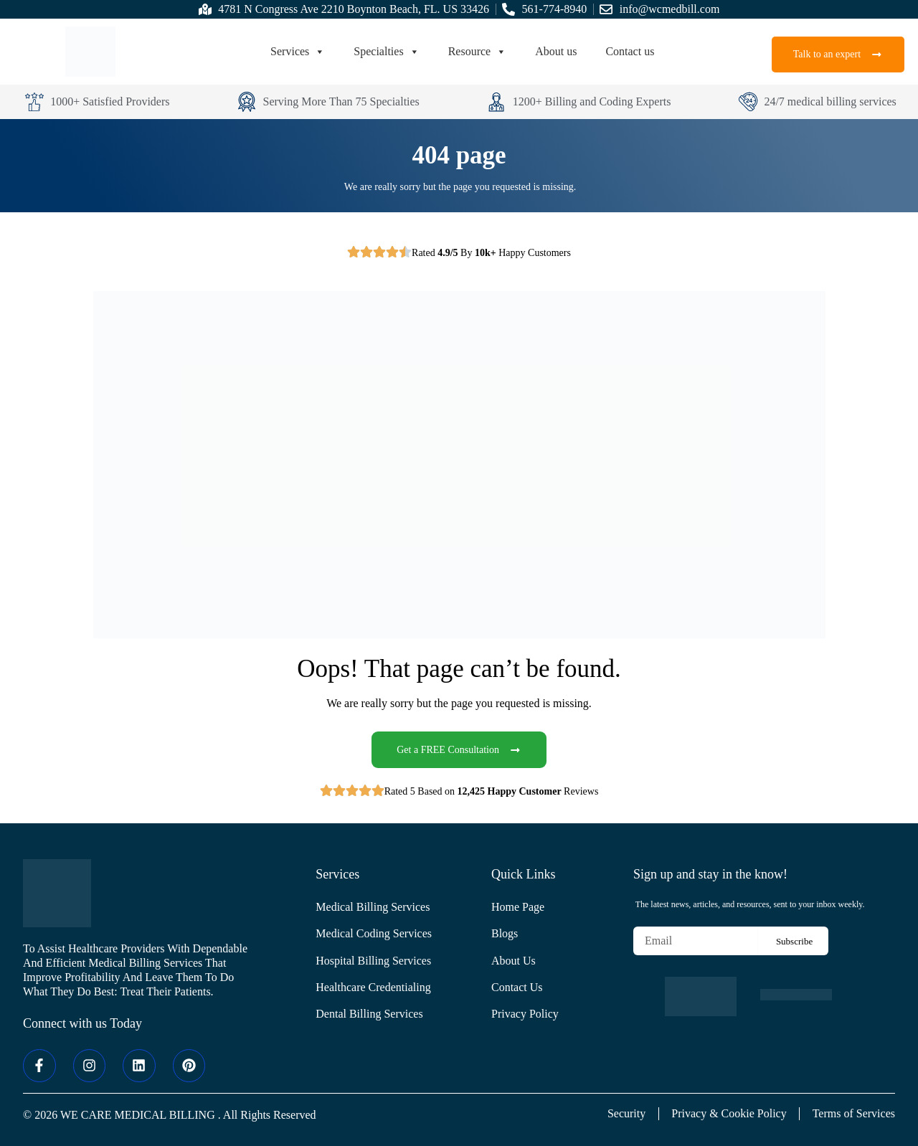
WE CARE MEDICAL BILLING (137, 1115)
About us (556, 51)
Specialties (386, 51)
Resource (477, 51)
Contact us (629, 51)
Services (297, 51)
